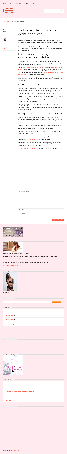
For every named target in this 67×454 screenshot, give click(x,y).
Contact (33, 3)
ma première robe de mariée (35, 67)
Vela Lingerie (18, 3)
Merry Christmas (9, 382)
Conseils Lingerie (9, 315)
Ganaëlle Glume (54, 67)
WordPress (15, 450)
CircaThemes (20, 450)
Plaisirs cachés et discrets (11, 400)
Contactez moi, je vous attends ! (10, 265)
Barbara (8, 21)
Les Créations (8, 324)
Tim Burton (27, 43)
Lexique (26, 3)
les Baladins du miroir (32, 139)
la (46, 72)
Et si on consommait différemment (13, 387)
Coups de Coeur (9, 319)
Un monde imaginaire (10, 395)
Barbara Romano (7, 3)
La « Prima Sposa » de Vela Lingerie (27, 148)
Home (4, 21)
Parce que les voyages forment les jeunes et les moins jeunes (19, 391)
